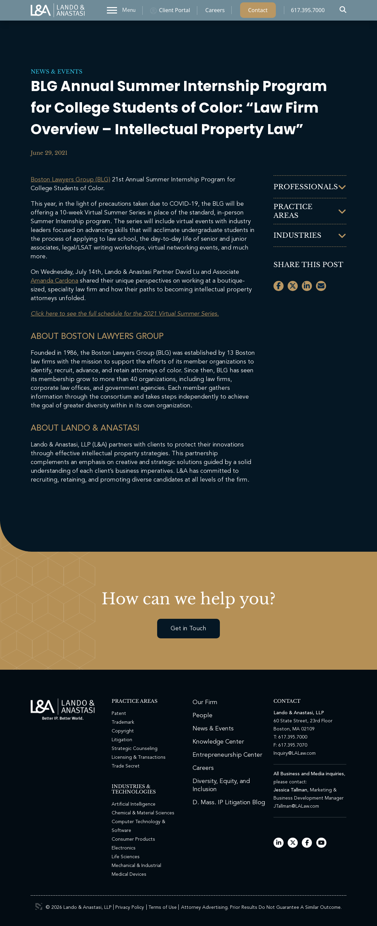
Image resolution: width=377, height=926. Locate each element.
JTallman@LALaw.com (296, 806)
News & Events (56, 71)
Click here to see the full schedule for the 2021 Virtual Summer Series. (125, 314)
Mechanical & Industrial (136, 865)
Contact (258, 12)
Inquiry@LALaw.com (294, 753)
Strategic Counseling (134, 748)
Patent (119, 713)
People (202, 716)
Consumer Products (133, 839)
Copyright (123, 731)
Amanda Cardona (54, 281)
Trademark (123, 722)
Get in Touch (188, 629)
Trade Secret (126, 766)
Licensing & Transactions (139, 757)
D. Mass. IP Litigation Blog (229, 803)
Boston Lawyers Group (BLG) (70, 180)
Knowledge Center (218, 742)
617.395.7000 (308, 12)
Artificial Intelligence (133, 804)
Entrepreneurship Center (227, 755)
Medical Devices (129, 874)
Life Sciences (126, 857)
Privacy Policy (129, 907)
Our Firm (205, 702)
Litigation (122, 739)
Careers (215, 12)
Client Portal (174, 12)
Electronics (124, 848)
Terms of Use (162, 907)
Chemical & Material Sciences (143, 813)
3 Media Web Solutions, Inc (38, 906)
